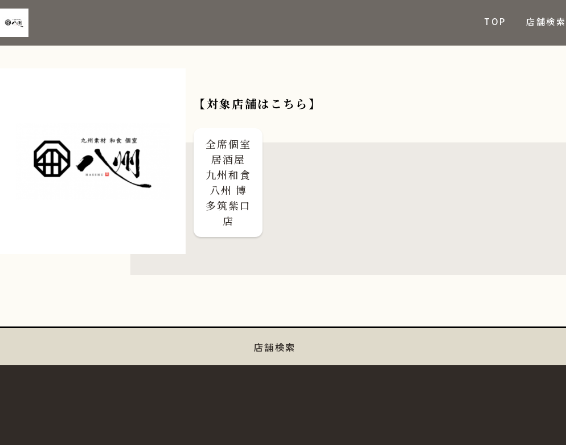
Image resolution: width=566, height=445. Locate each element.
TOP (495, 21)
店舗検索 (546, 21)
